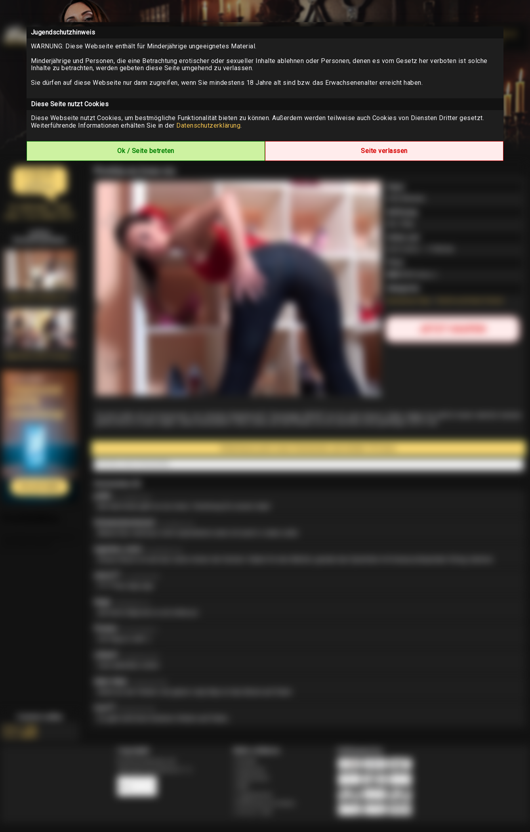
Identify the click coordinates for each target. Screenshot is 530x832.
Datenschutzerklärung (208, 125)
